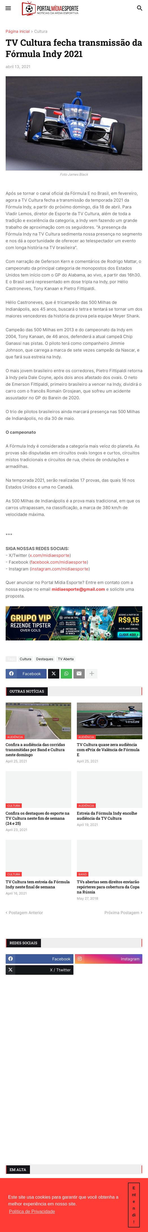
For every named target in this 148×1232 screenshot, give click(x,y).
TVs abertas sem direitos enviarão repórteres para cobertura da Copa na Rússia (108, 887)
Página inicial (18, 31)
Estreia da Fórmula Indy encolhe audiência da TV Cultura (107, 816)
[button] (8, 8)
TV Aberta (66, 659)
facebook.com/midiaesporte (59, 562)
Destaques (44, 659)
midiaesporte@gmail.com (78, 589)
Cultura (40, 31)
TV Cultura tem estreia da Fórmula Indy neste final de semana (38, 884)
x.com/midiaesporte (49, 555)
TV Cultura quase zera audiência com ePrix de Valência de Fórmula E (108, 749)
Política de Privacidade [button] (32, 1211)
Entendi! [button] (134, 1205)
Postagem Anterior (26, 912)
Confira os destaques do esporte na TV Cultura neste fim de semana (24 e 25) (37, 818)
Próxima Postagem (122, 912)
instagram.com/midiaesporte (59, 569)
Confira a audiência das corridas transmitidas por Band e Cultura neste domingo (35, 749)
